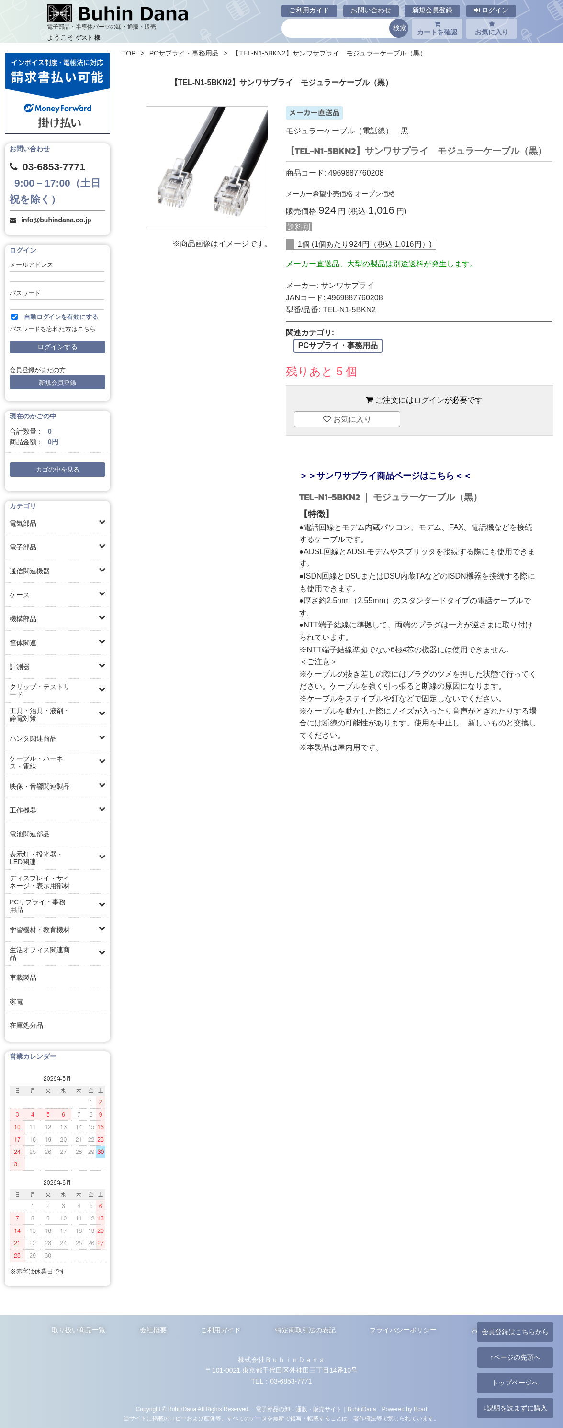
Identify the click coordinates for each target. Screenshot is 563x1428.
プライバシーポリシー (403, 1330)
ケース (20, 595)
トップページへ (515, 1382)
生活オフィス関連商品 (40, 953)
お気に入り (491, 28)
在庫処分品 (26, 1025)
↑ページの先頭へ (515, 1357)
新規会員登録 (432, 10)
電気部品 (23, 523)
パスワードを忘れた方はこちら (53, 329)
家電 (16, 1001)
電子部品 (23, 547)
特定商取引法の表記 (305, 1330)
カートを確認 (437, 28)
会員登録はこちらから (515, 1332)
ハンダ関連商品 (33, 738)
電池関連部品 (30, 834)
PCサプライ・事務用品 (38, 905)
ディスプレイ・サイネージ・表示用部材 (40, 882)
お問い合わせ (371, 10)
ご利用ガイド (309, 10)
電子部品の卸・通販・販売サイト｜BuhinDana (316, 1409)
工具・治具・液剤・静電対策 (40, 714)
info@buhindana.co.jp (56, 220)
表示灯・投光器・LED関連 (36, 858)
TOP (129, 53)
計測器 (20, 666)
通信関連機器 (30, 571)
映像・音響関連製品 (40, 786)
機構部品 (23, 619)
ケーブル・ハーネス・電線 (36, 762)
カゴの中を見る (57, 469)
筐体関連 (23, 643)
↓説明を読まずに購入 (515, 1408)
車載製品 (23, 977)
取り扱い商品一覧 (78, 1330)
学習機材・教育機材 (40, 930)
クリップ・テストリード (40, 690)
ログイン (491, 10)
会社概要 (153, 1330)
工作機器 (23, 810)
